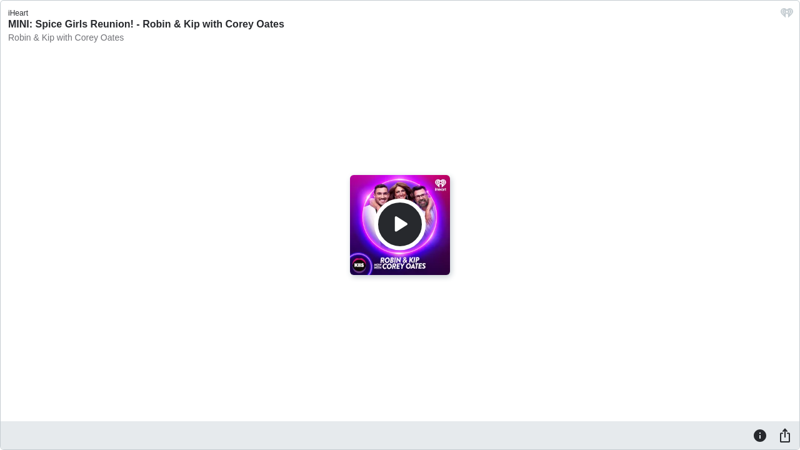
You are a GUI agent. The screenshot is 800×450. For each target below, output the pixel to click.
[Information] (760, 435)
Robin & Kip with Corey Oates (66, 37)
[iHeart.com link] (787, 15)
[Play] (400, 224)
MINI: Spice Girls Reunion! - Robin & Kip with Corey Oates (146, 24)
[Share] (785, 435)
